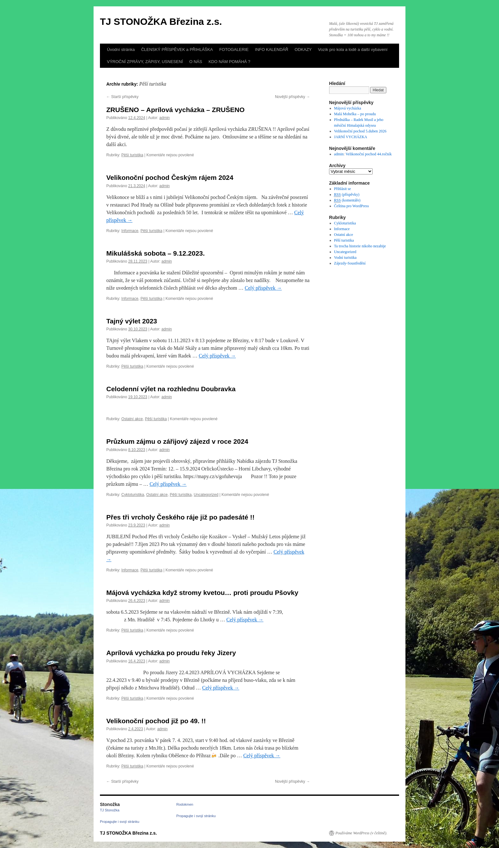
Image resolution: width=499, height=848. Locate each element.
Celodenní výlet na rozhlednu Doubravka (170, 388)
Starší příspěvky (122, 97)
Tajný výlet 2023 (131, 321)
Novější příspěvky (292, 97)
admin (164, 118)
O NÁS (195, 61)
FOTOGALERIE (234, 49)
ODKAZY (303, 49)
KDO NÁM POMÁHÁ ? (229, 61)
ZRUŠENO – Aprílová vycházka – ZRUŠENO (175, 109)
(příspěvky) (347, 194)
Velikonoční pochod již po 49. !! (156, 720)
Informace (129, 231)
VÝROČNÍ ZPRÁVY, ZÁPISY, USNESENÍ (145, 61)
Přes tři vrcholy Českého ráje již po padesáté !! (180, 517)
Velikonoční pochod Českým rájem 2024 (169, 177)
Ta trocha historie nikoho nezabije (360, 246)
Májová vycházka (347, 108)
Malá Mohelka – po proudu (355, 114)
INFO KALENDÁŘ (271, 49)
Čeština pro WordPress (351, 206)
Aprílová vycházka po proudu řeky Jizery (171, 652)
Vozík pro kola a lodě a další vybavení (352, 49)
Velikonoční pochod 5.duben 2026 (360, 131)
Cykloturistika (132, 494)
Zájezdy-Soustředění (350, 263)
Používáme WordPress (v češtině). (361, 833)
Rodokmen (184, 804)
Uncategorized (206, 494)
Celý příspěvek (263, 288)
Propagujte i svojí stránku (119, 821)
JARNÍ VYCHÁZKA (350, 137)
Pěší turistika (132, 155)
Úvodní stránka (121, 49)
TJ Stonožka (109, 810)
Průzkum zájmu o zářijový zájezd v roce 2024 (177, 441)
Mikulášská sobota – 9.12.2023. (155, 253)
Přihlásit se (342, 189)
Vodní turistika (345, 257)
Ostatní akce (132, 419)
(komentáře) (347, 200)
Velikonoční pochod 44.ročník (369, 154)
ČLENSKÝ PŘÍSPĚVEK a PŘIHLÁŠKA (177, 49)
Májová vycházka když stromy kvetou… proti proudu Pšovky (202, 592)
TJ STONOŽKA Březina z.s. (161, 21)
